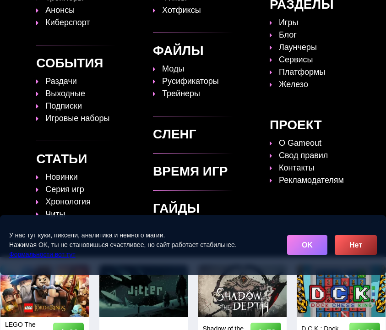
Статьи (209, 13)
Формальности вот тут (42, 254)
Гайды (172, 13)
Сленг (140, 22)
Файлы (296, 13)
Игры (172, 22)
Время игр (253, 13)
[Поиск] (362, 11)
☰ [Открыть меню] (364, 23)
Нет (355, 245)
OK (307, 245)
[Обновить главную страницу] (62, 18)
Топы (139, 13)
